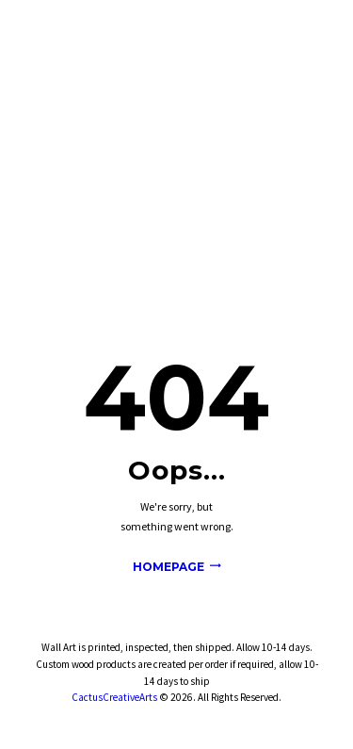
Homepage (168, 567)
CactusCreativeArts (114, 697)
